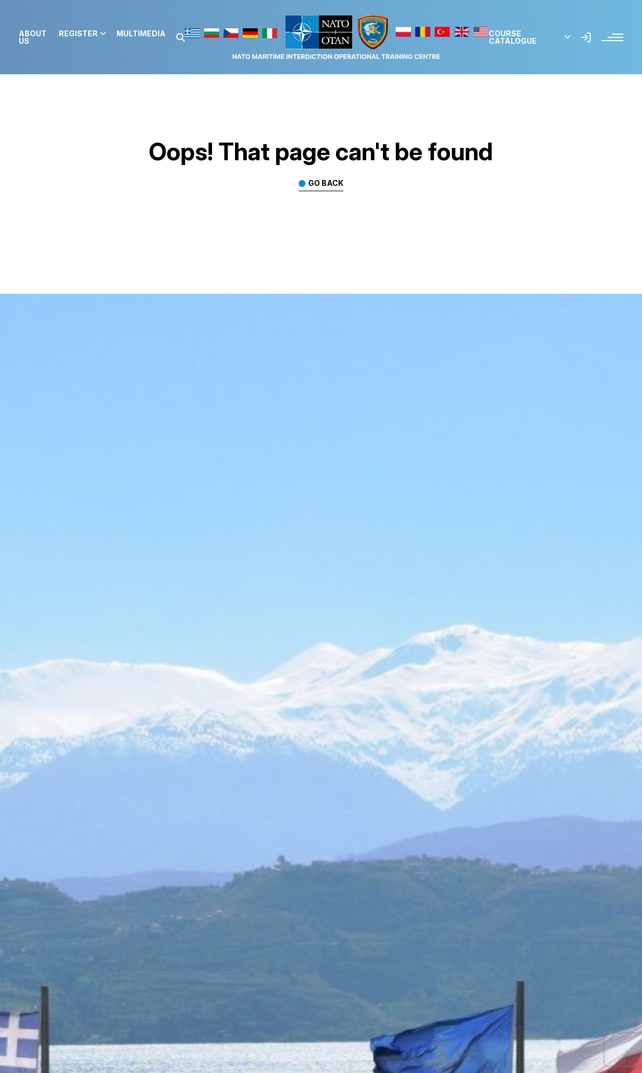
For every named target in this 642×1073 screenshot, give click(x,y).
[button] (180, 37)
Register (82, 33)
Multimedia (141, 33)
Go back (325, 183)
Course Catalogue (529, 37)
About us (32, 37)
